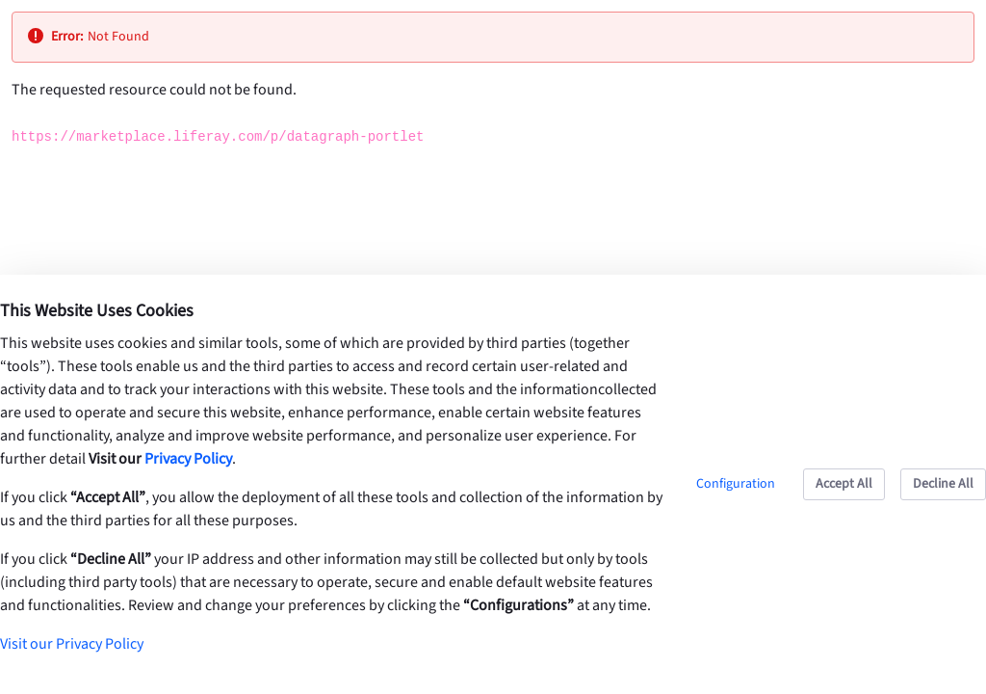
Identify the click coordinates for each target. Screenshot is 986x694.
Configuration (735, 484)
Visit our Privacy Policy (71, 643)
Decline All (943, 484)
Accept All (844, 484)
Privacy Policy (188, 458)
